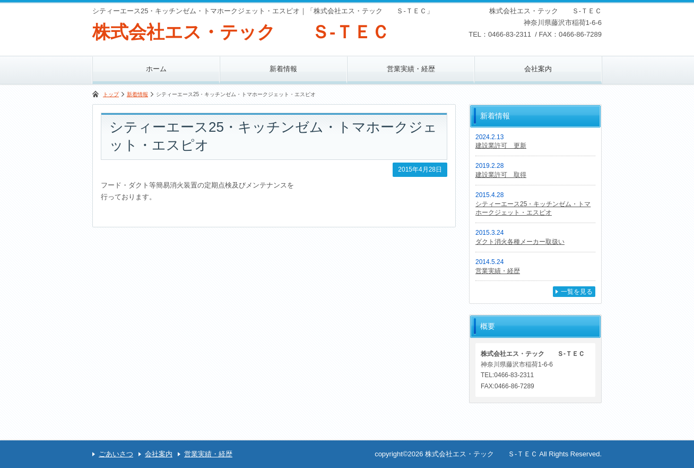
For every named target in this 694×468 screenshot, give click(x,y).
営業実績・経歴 (411, 69)
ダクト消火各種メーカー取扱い (520, 241)
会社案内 (538, 69)
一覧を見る (577, 291)
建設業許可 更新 (500, 145)
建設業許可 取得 (500, 174)
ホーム (156, 69)
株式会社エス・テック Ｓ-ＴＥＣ (240, 32)
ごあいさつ (116, 454)
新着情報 (283, 69)
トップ (111, 94)
